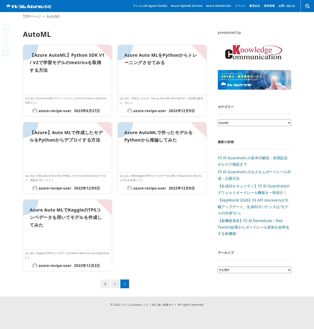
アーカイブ (226, 253)
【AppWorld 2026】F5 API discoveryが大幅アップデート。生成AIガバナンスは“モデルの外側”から (253, 206)
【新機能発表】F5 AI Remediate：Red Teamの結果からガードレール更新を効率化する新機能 (253, 227)
